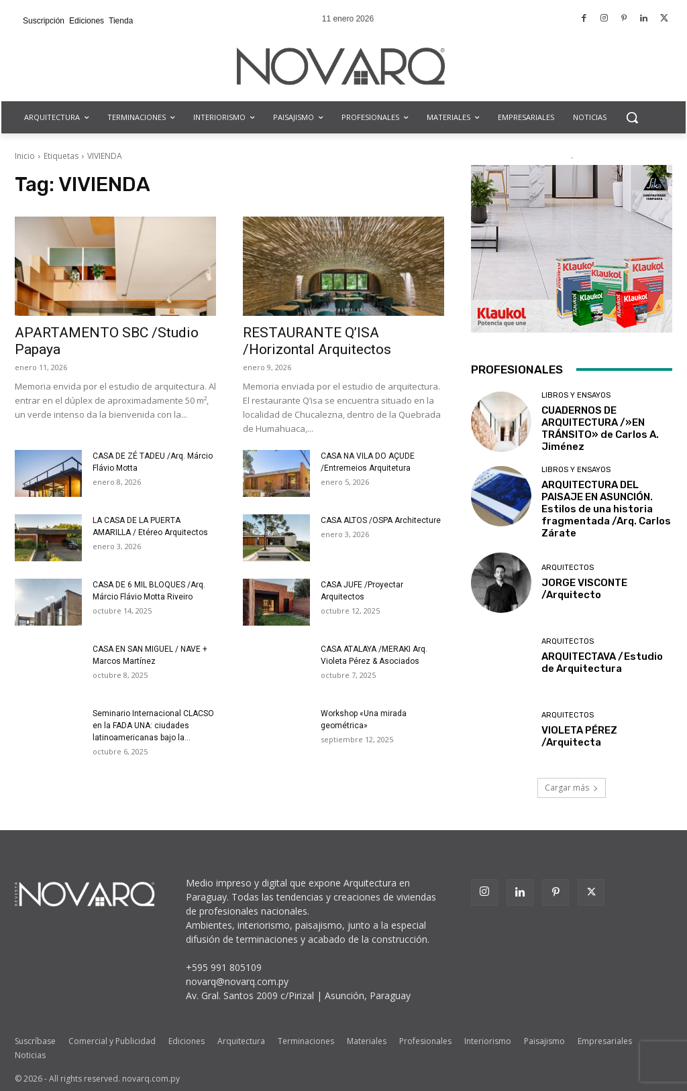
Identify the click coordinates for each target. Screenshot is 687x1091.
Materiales (366, 1041)
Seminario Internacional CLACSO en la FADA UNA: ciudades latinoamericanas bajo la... (153, 725)
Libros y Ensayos (576, 395)
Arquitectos (567, 567)
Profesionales (425, 1041)
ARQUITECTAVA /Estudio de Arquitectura (602, 662)
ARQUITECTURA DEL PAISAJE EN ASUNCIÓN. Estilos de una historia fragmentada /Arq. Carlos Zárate (606, 509)
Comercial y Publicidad (112, 1041)
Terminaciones (306, 1041)
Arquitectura (241, 1041)
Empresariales (605, 1041)
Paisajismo (544, 1041)
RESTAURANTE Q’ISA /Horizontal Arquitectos (317, 341)
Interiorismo (487, 1041)
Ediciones (186, 1041)
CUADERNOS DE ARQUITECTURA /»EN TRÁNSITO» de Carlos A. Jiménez (600, 428)
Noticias (30, 1055)
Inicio (25, 156)
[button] (632, 117)
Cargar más (571, 787)
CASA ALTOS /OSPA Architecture (381, 520)
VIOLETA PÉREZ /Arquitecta (579, 736)
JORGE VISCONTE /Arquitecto (584, 589)
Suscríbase (35, 1041)
